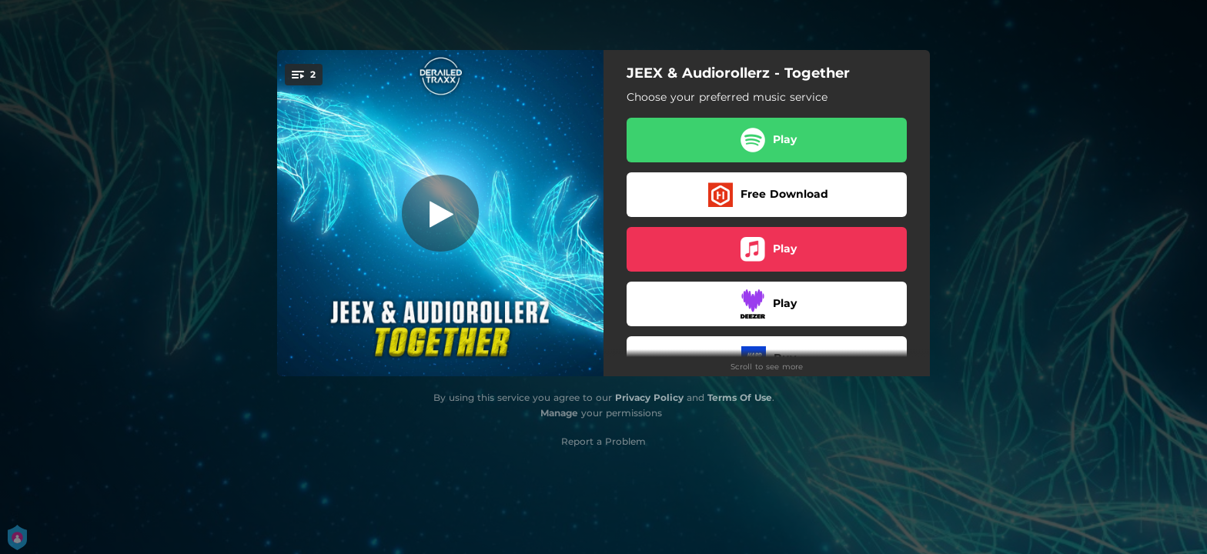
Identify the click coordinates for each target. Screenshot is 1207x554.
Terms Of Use (739, 397)
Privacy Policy (649, 397)
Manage (559, 413)
